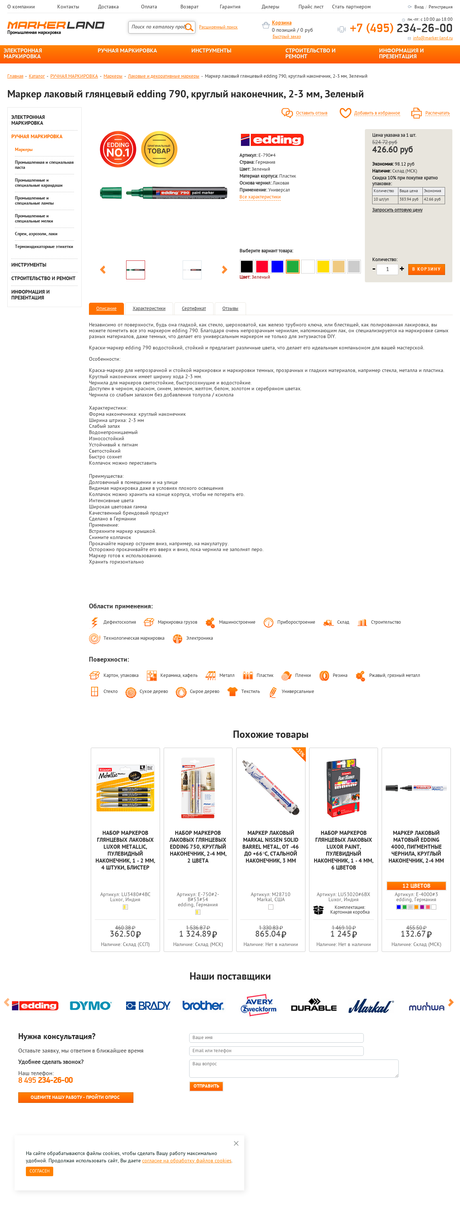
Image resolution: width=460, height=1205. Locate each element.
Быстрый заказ (287, 36)
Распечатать (437, 113)
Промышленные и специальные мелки (34, 218)
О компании (21, 7)
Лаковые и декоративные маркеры (163, 76)
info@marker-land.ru (433, 38)
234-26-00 (401, 29)
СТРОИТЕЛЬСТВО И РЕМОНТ (310, 54)
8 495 (45, 1081)
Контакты (68, 7)
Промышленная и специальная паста (44, 165)
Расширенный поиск (218, 27)
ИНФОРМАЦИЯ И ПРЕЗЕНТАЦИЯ (401, 54)
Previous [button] (103, 271)
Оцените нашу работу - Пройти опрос (75, 1097)
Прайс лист (311, 7)
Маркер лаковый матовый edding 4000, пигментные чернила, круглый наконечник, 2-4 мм (416, 847)
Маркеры (113, 76)
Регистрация (441, 7)
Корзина (282, 23)
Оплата (149, 7)
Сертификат (194, 309)
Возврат (189, 7)
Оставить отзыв (311, 113)
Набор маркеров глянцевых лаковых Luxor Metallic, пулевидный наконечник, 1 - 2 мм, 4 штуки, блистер (125, 851)
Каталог (37, 76)
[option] (163, 193)
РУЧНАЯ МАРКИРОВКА (127, 51)
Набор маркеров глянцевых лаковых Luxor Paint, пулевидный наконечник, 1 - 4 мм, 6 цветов (343, 851)
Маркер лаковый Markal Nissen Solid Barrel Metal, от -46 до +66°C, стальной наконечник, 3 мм (270, 847)
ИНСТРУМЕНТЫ (211, 51)
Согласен (40, 1171)
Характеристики (149, 309)
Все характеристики (260, 197)
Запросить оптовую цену (397, 210)
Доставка (108, 7)
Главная (15, 76)
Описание (106, 309)
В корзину (426, 269)
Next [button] (224, 271)
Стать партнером (351, 7)
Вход (419, 7)
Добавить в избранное (377, 113)
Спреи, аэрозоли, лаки (36, 234)
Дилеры (270, 7)
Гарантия (230, 7)
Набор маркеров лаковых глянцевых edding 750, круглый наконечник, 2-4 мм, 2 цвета (197, 847)
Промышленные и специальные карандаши (39, 183)
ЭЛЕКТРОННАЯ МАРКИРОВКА (23, 54)
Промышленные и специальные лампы (34, 200)
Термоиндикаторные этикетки (44, 247)
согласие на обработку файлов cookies (186, 1161)
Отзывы (230, 309)
